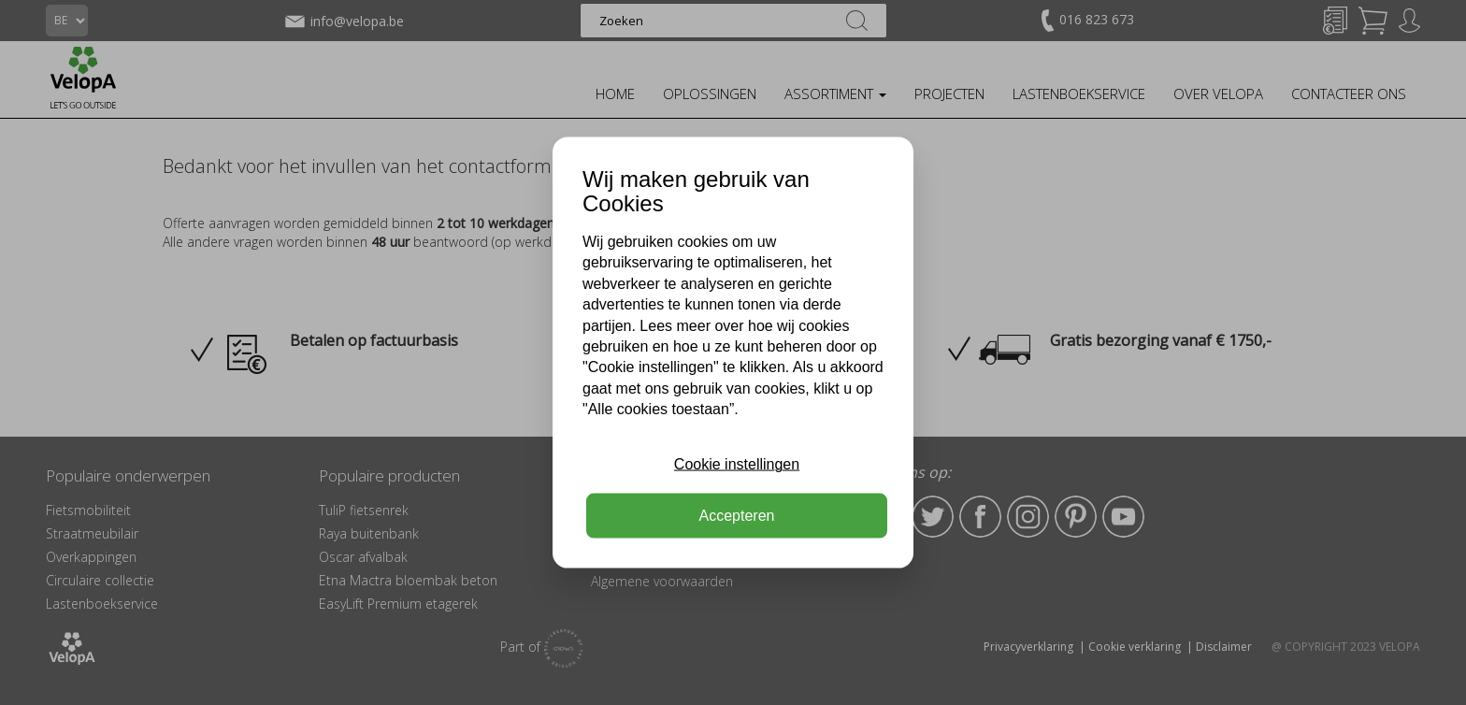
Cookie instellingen (736, 464)
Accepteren (737, 515)
